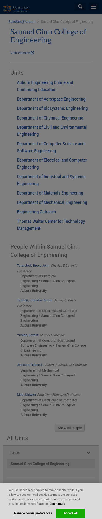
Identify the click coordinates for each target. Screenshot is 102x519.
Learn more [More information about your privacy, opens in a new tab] (57, 508)
